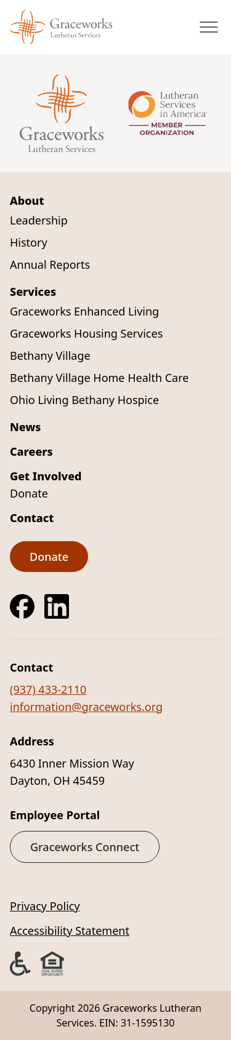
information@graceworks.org (86, 706)
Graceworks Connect (84, 847)
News (25, 426)
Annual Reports (50, 264)
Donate (29, 493)
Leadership (39, 220)
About (27, 200)
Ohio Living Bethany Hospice (84, 399)
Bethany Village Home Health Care (99, 377)
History (28, 242)
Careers (31, 451)
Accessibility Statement (69, 930)
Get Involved (46, 476)
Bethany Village (50, 355)
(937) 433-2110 (48, 689)
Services (33, 291)
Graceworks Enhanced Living (84, 311)
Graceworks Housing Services (86, 333)
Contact (32, 517)
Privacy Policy (45, 906)
